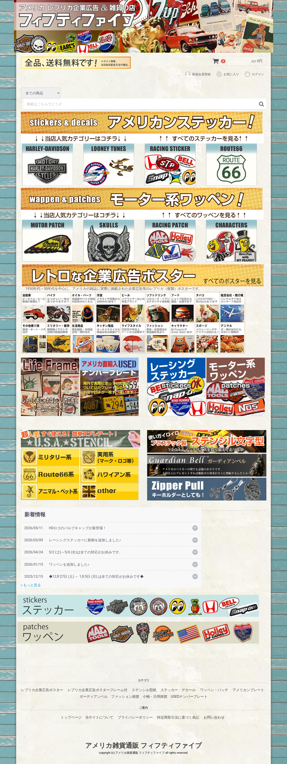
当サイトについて (99, 717)
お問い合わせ (214, 717)
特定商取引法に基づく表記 (178, 717)
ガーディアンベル (93, 697)
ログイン (254, 74)
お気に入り (227, 74)
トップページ (71, 717)
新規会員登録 (197, 74)
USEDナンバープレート (189, 697)
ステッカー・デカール (178, 690)
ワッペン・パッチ (214, 690)
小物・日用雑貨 (155, 697)
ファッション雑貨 (125, 697)
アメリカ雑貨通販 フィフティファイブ (143, 746)
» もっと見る (31, 585)
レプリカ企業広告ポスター (42, 690)
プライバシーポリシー (135, 717)
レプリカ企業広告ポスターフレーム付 (97, 690)
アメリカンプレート (248, 690)
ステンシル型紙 (144, 690)
